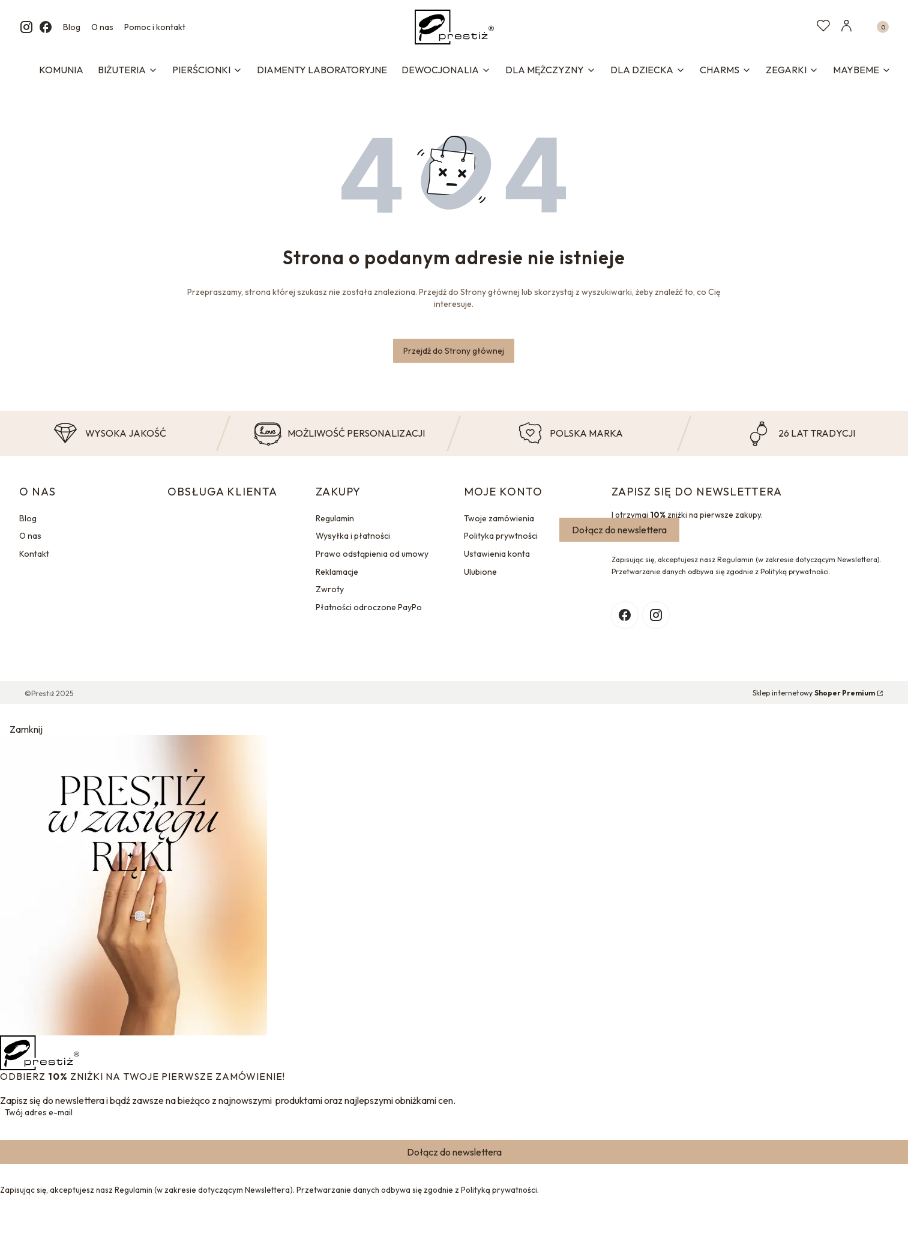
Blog (71, 27)
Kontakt (34, 553)
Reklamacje (337, 571)
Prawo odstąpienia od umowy (372, 553)
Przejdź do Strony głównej (453, 350)
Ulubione (480, 571)
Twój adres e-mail (39, 1112)
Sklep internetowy (814, 692)
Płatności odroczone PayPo (369, 607)
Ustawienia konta (497, 553)
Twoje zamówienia (499, 518)
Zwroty (330, 589)
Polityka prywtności (501, 535)
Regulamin (335, 518)
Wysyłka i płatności (353, 535)
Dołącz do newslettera (619, 530)
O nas (102, 27)
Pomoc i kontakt (154, 27)
